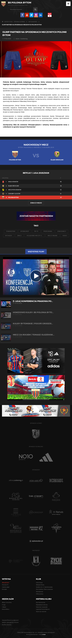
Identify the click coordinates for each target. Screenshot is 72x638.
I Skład (4, 607)
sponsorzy (24, 231)
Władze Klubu (40, 585)
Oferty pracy (39, 594)
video (65, 235)
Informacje (39, 582)
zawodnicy (61, 231)
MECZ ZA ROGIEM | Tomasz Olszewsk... (36, 335)
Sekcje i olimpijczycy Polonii (10, 622)
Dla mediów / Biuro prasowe (44, 589)
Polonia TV (5, 585)
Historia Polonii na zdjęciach (10, 620)
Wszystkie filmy (36, 251)
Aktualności (32, 21)
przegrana (47, 231)
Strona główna (19, 21)
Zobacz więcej (36, 203)
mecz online (52, 235)
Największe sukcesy (42, 604)
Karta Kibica (5, 609)
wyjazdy (8, 235)
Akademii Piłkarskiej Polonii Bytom (25, 101)
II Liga (3, 604)
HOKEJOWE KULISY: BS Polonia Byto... (36, 313)
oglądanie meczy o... (35, 235)
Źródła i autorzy (6, 624)
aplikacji (31, 99)
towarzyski (10, 231)
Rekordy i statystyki (41, 607)
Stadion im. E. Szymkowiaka (44, 587)
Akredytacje (39, 591)
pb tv (36, 231)
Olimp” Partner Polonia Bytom (32, 88)
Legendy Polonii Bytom (43, 609)
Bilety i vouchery (7, 602)
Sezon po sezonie (41, 611)
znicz (19, 235)
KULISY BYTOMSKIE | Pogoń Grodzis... (36, 324)
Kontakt (4, 589)
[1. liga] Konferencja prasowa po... (36, 302)
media (42, 634)
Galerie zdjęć (5, 587)
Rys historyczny (40, 602)
